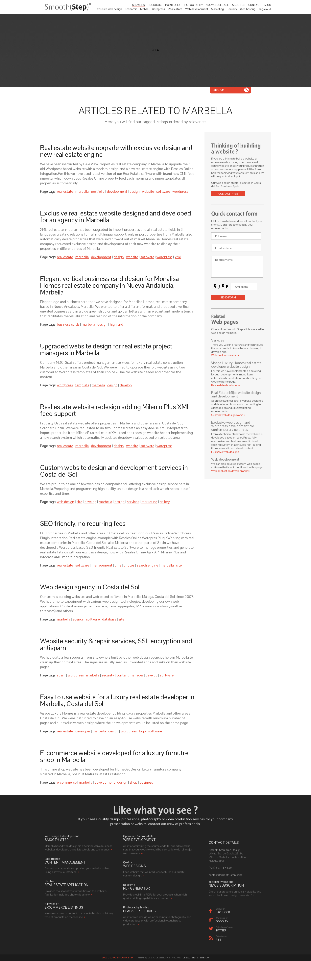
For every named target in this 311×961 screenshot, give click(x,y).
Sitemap (204, 957)
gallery (165, 501)
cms (118, 565)
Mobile (144, 9)
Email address (223, 248)
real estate (65, 191)
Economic (131, 9)
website (148, 191)
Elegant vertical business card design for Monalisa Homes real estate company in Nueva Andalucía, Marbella (109, 285)
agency (78, 619)
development (117, 191)
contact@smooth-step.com (225, 875)
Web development (196, 9)
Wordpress (158, 9)
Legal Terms (190, 957)
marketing (149, 501)
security (108, 675)
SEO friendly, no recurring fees (83, 523)
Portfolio (172, 5)
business (146, 782)
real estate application (66, 885)
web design (65, 501)
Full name (221, 236)
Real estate (175, 9)
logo (142, 731)
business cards (68, 324)
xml (178, 257)
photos (129, 565)
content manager (129, 675)
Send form (228, 297)
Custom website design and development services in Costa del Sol (114, 471)
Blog (267, 5)
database (109, 619)
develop (126, 385)
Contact (254, 5)
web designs (134, 866)
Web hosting (247, 9)
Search (218, 89)
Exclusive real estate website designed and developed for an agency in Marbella (115, 216)
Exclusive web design (109, 9)
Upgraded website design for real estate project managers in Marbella (106, 349)
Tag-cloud (264, 9)
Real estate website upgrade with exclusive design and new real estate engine (116, 151)
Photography (193, 5)
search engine (147, 565)
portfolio (98, 191)
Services (138, 5)
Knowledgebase (217, 5)
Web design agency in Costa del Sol (89, 587)
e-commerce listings (64, 907)
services (133, 501)
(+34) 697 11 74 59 (220, 868)
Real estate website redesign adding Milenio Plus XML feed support (115, 410)
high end (116, 324)
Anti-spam (241, 286)
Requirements (224, 259)
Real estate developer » (225, 385)
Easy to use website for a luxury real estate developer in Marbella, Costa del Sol (117, 700)
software (163, 191)
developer (82, 731)
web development (139, 840)
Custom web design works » (228, 415)
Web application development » (230, 471)
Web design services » (225, 355)
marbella (82, 191)
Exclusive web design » (225, 452)
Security (232, 9)
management (101, 565)
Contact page (228, 193)
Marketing (217, 9)
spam (61, 675)
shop (133, 782)
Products (155, 5)
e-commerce (67, 782)
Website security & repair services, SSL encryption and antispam (116, 644)
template (82, 385)
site (79, 501)
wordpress (180, 191)
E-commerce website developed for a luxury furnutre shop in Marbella (114, 756)
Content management (65, 862)
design (135, 191)
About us (238, 5)
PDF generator (136, 888)
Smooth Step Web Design (225, 850)
